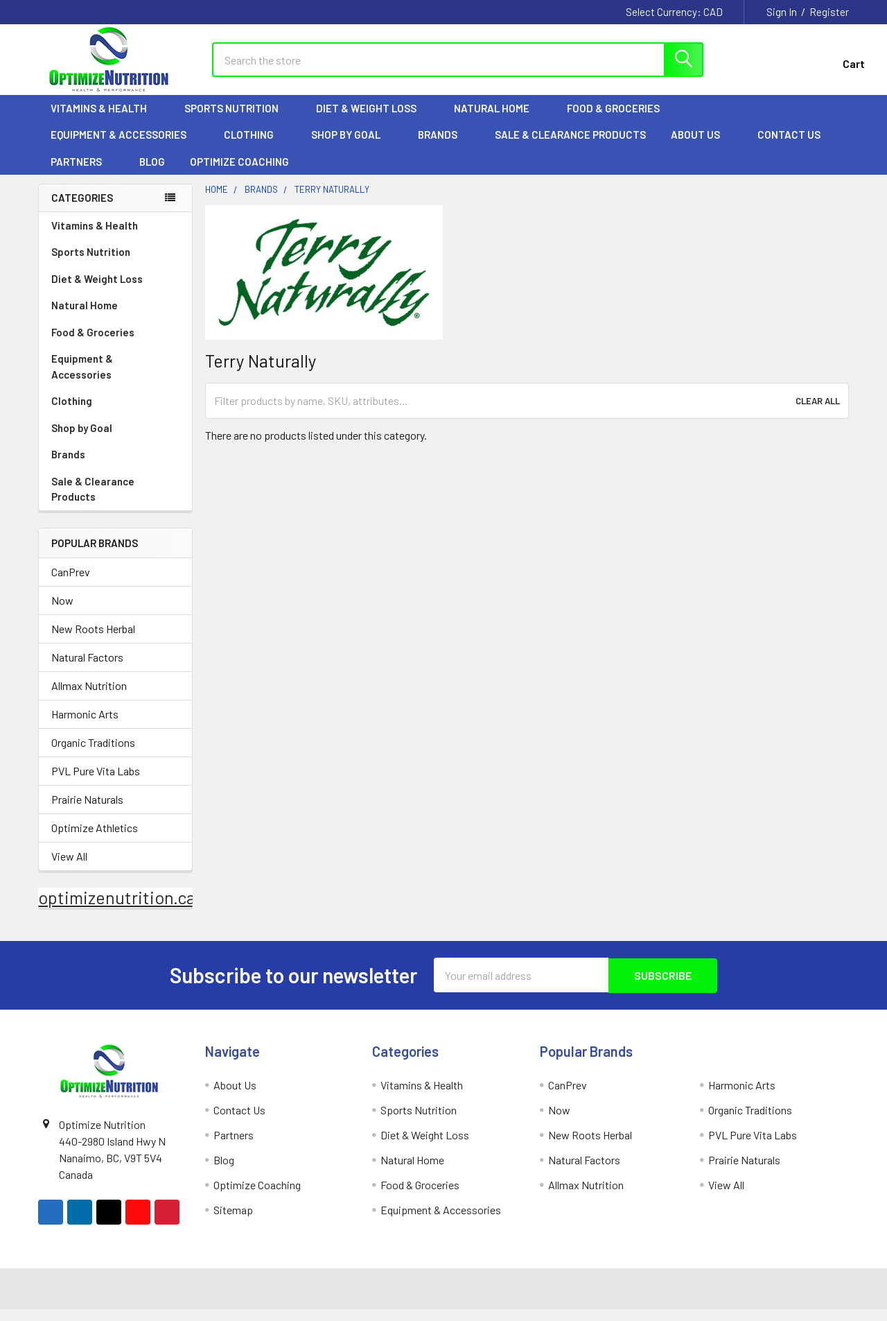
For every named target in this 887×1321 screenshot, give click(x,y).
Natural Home (498, 120)
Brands (444, 146)
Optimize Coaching (239, 173)
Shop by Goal (352, 146)
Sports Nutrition (237, 120)
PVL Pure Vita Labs (95, 783)
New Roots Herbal (93, 641)
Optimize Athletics (94, 840)
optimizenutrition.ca (116, 909)
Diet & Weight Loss (372, 120)
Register (829, 12)
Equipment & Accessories (125, 146)
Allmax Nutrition (89, 698)
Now (62, 612)
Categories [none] (82, 209)
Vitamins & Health (105, 120)
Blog (152, 173)
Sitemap (233, 1221)
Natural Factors (87, 669)
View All (69, 868)
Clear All (818, 412)
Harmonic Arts (84, 726)
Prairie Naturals (87, 811)
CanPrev (70, 584)
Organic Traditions (93, 754)
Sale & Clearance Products (570, 146)
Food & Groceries (619, 120)
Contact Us (788, 146)
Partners (82, 173)
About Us (701, 146)
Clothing (255, 146)
